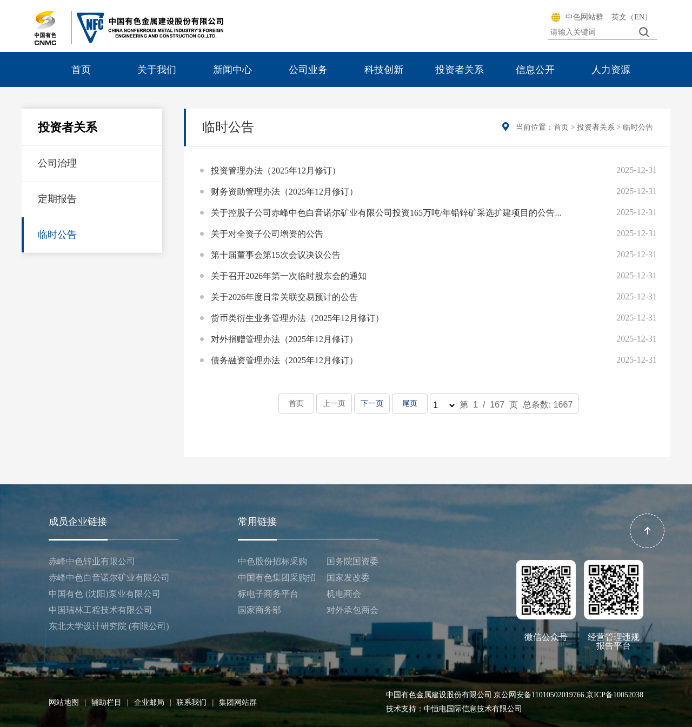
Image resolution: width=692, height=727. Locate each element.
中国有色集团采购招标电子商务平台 (277, 585)
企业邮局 (152, 702)
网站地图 (67, 702)
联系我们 (195, 702)
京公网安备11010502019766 (539, 695)
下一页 (371, 403)
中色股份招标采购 (272, 561)
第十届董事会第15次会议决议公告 (276, 254)
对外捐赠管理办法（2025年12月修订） (284, 339)
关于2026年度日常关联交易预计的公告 (284, 297)
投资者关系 (459, 69)
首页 (81, 69)
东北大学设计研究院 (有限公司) (109, 626)
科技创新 (383, 69)
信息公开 (535, 69)
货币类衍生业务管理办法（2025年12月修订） (297, 318)
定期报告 (57, 199)
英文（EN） (631, 17)
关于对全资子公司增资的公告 (267, 233)
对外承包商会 (352, 610)
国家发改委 (348, 577)
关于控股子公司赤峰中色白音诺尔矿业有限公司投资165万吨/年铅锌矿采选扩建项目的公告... (386, 212)
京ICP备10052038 (614, 695)
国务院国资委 (352, 561)
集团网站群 (238, 702)
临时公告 (57, 234)
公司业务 (308, 69)
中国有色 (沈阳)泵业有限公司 (105, 593)
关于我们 (156, 69)
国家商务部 (259, 610)
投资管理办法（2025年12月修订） (276, 170)
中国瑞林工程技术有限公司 (100, 610)
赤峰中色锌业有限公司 (92, 561)
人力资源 (610, 69)
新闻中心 (232, 69)
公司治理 (57, 163)
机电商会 (344, 593)
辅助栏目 (110, 702)
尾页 (409, 403)
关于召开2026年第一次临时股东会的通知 (289, 276)
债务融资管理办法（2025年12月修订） (284, 360)
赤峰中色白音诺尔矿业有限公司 (109, 577)
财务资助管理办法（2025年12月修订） (284, 191)
